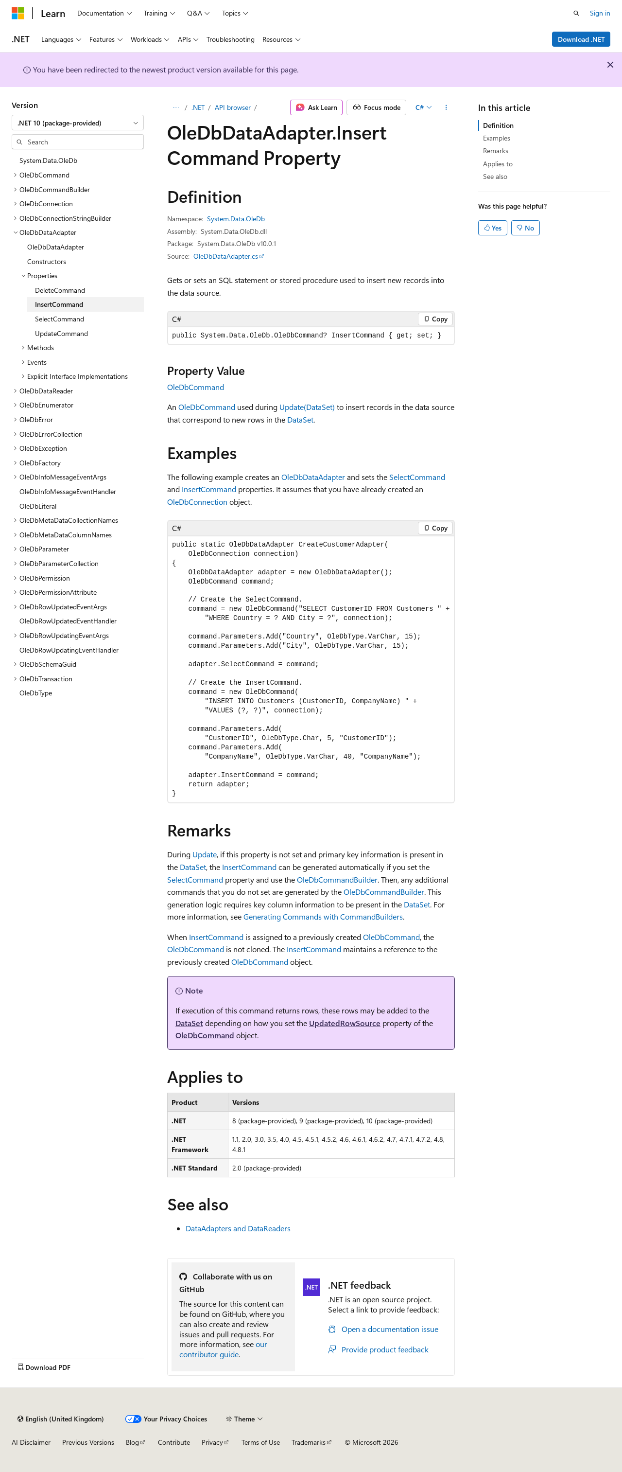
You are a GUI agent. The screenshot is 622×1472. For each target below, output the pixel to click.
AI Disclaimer (31, 1442)
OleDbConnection (197, 502)
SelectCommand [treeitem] (59, 318)
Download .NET (581, 39)
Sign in (600, 13)
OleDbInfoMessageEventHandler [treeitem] (67, 491)
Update (204, 854)
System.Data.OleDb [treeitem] (48, 160)
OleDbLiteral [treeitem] (37, 506)
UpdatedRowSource (344, 1023)
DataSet (300, 419)
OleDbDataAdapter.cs (225, 256)
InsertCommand (209, 489)
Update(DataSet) (307, 407)
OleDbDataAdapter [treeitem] (55, 246)
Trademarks (309, 1442)
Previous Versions (88, 1442)
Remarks (495, 150)
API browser (233, 107)
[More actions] (446, 107)
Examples (496, 137)
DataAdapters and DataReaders (238, 1228)
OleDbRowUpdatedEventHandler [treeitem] (68, 620)
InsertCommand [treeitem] (59, 304)
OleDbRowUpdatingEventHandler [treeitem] (69, 650)
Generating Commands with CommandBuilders (323, 916)
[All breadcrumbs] (175, 107)
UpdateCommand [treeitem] (61, 333)
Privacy (212, 1442)
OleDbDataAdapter (313, 477)
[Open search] (576, 13)
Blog (132, 1442)
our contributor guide (223, 1349)
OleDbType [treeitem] (35, 692)
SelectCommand (417, 477)
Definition (498, 125)
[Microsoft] (18, 13)
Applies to (498, 163)
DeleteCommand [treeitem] (60, 290)
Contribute (174, 1442)
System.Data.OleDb (236, 218)
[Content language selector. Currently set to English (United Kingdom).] (61, 1419)
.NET (198, 107)
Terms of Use (261, 1442)
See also (495, 176)
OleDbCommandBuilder (337, 879)
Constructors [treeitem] (46, 261)
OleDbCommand (195, 387)
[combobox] (78, 122)
